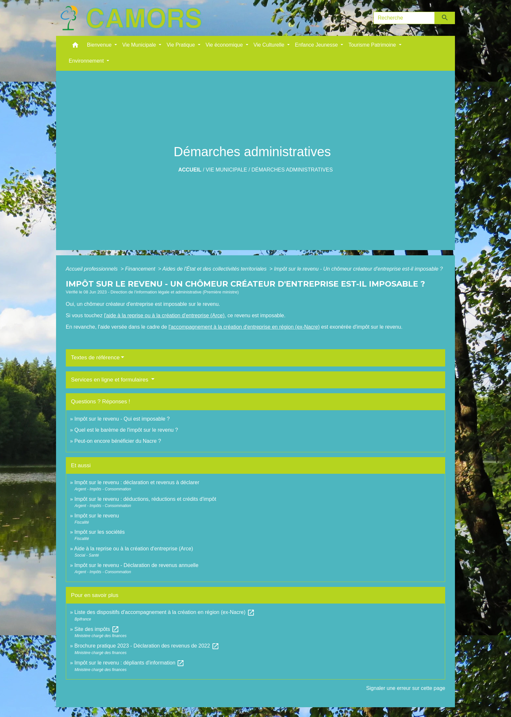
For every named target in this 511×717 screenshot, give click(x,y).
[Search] (404, 18)
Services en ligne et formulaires (110, 380)
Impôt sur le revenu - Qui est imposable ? (122, 419)
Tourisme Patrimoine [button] (372, 45)
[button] (75, 46)
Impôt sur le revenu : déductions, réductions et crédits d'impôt (145, 499)
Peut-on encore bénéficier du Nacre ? (117, 441)
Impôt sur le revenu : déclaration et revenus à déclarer (136, 482)
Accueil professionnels (92, 269)
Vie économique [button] (225, 45)
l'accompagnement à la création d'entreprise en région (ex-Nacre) (244, 327)
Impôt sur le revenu (96, 515)
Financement (141, 269)
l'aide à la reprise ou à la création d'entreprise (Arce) (164, 315)
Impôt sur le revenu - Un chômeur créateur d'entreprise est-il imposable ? (358, 269)
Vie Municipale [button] (139, 45)
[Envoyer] (445, 18)
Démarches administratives (292, 169)
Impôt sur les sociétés (99, 532)
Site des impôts (96, 629)
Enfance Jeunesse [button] (317, 45)
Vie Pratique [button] (181, 45)
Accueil (189, 169)
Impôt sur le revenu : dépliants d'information (129, 662)
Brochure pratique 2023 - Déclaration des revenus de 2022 (146, 646)
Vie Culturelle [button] (270, 45)
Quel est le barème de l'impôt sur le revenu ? (126, 430)
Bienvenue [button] (100, 45)
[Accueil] (131, 18)
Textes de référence (95, 357)
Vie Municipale (226, 169)
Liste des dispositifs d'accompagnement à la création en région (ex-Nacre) (164, 612)
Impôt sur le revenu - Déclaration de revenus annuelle (136, 565)
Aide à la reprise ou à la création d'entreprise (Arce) (133, 548)
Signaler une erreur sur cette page (405, 688)
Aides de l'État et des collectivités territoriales (215, 269)
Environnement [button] (87, 61)
